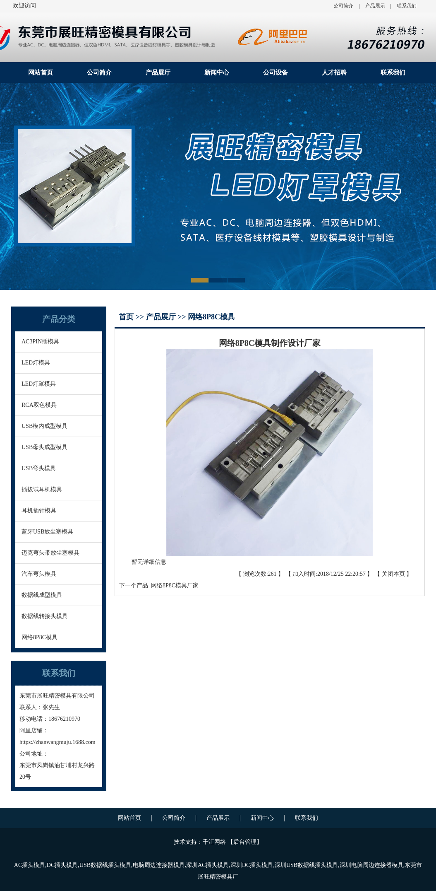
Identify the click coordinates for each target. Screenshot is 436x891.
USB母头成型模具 (44, 447)
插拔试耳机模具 (42, 489)
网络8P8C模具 (39, 637)
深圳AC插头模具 (207, 865)
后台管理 (244, 842)
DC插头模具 (62, 865)
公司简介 (343, 6)
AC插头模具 (29, 865)
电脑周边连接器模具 (159, 865)
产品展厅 (158, 72)
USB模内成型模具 (44, 426)
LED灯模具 (36, 363)
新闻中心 (216, 72)
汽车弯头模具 (39, 574)
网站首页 (40, 72)
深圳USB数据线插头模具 (306, 865)
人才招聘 (334, 72)
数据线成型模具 (42, 595)
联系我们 (407, 6)
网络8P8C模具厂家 (173, 585)
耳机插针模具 (39, 510)
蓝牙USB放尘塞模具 (47, 532)
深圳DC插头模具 (251, 865)
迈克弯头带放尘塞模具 (50, 553)
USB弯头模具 (39, 468)
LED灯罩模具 (39, 384)
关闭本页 (393, 574)
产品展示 (375, 6)
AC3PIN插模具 (40, 341)
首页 (127, 317)
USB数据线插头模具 (105, 865)
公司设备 (275, 72)
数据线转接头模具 (45, 616)
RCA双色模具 (39, 405)
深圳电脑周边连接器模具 (371, 865)
